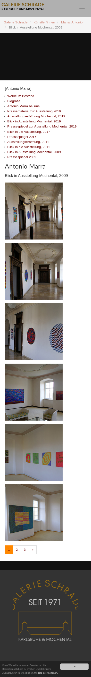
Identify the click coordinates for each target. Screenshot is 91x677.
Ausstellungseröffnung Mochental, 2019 (36, 116)
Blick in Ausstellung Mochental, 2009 (34, 152)
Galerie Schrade (15, 22)
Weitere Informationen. (46, 672)
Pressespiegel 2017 (21, 137)
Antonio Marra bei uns (23, 106)
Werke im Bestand (20, 96)
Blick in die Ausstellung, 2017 (28, 132)
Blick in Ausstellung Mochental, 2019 (34, 121)
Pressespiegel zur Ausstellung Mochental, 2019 (42, 126)
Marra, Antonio (72, 22)
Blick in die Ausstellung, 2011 (28, 147)
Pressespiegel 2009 (21, 157)
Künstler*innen (44, 22)
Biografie (13, 101)
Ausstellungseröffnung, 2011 (28, 142)
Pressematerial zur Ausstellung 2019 (34, 111)
